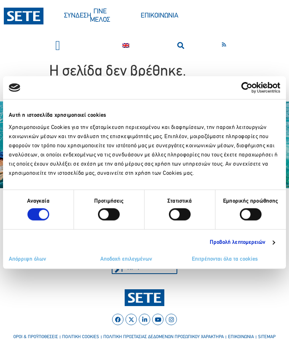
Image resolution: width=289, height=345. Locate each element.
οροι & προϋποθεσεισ (35, 337)
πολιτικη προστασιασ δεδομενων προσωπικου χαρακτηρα (163, 337)
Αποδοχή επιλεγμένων (126, 259)
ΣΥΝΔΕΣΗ (77, 15)
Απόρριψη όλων (27, 259)
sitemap (267, 337)
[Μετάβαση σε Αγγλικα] (125, 45)
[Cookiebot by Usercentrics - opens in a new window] (247, 88)
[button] (57, 45)
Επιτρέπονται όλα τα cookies (225, 259)
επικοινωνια (241, 337)
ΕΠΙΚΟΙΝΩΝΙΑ (159, 15)
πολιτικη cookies (80, 337)
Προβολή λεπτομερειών (238, 242)
